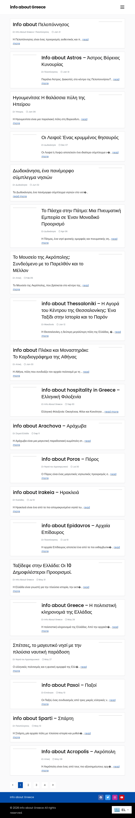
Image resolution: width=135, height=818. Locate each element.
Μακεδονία (49, 324)
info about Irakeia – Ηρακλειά (46, 492)
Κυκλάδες (20, 499)
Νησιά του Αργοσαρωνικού (56, 466)
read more (20, 196)
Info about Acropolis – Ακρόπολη (79, 751)
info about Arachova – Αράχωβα (50, 426)
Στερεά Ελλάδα (22, 433)
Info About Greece (25, 32)
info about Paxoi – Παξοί (69, 685)
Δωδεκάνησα (50, 145)
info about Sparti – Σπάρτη (43, 718)
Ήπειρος (19, 111)
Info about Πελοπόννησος (41, 24)
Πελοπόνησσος (42, 32)
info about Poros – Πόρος (70, 459)
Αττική (18, 277)
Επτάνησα (49, 692)
